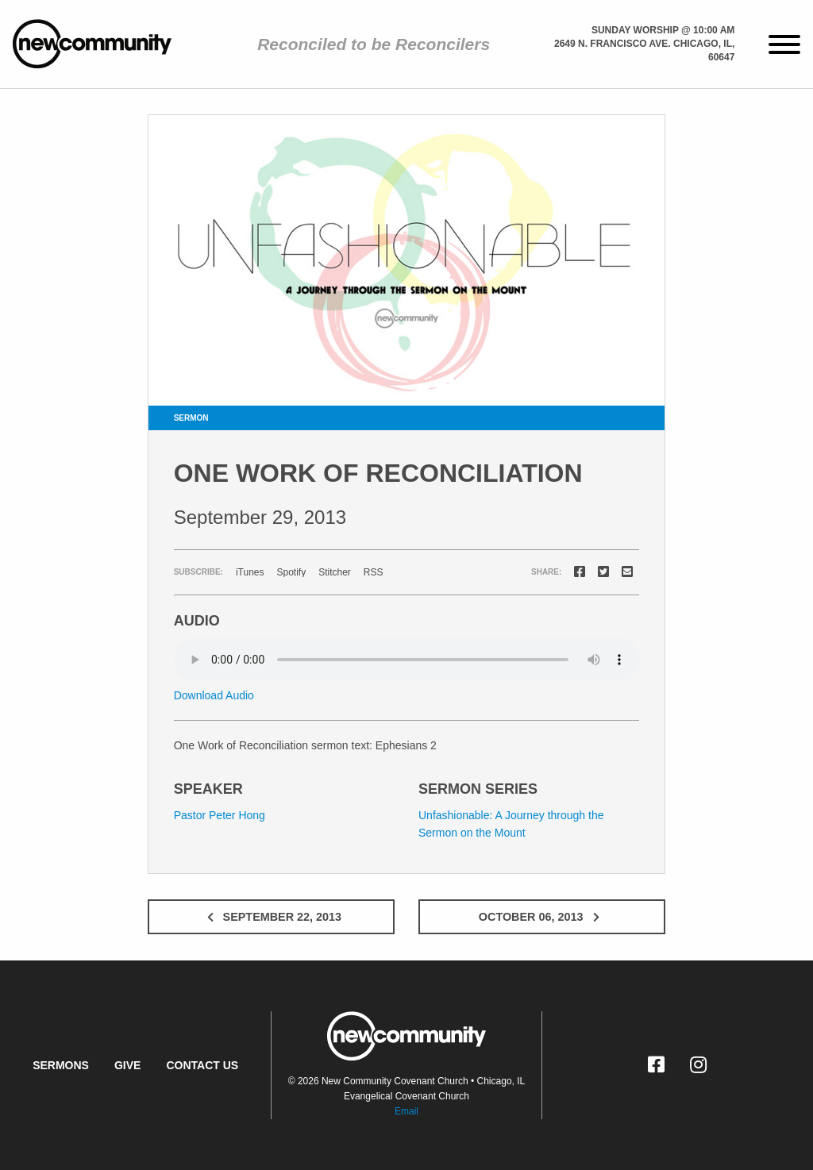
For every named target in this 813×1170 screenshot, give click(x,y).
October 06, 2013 (542, 916)
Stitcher (334, 572)
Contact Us (202, 1065)
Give (127, 1065)
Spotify (291, 572)
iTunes (250, 572)
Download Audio (214, 695)
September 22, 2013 (271, 916)
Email (406, 1111)
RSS (373, 572)
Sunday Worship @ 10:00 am (662, 30)
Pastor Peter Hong (219, 815)
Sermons (61, 1065)
